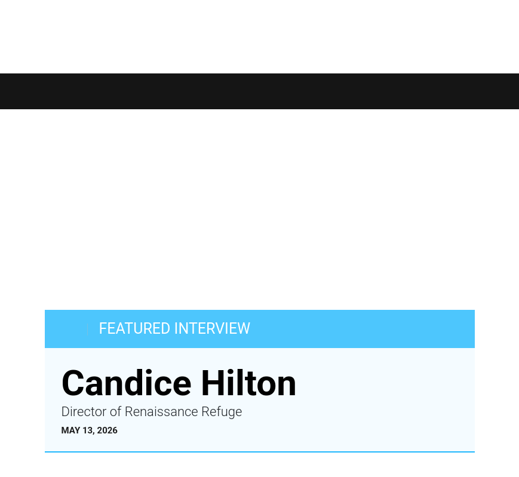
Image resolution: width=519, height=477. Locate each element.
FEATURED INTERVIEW (175, 328)
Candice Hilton (179, 383)
